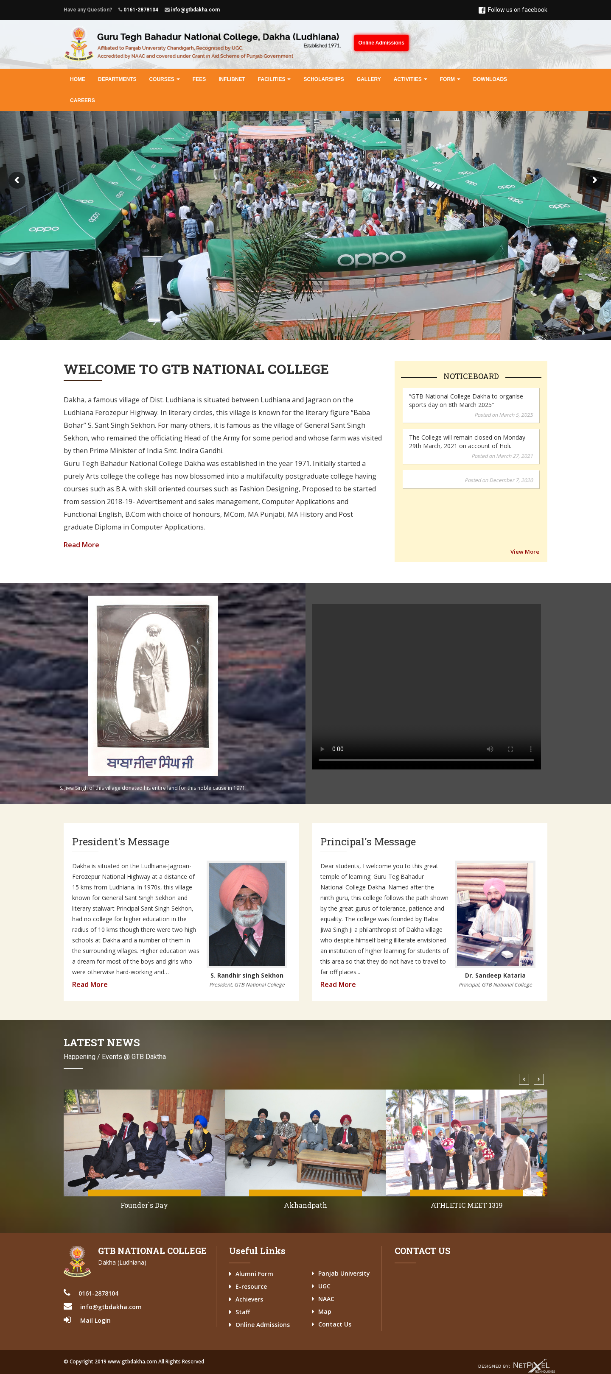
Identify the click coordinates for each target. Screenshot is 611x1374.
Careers (82, 100)
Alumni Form (254, 1274)
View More (524, 551)
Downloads (490, 79)
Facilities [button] (274, 79)
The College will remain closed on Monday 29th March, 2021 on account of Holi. (467, 402)
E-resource (251, 1286)
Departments (117, 79)
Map (324, 1311)
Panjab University (344, 1273)
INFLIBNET (232, 79)
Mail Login (95, 1320)
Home (77, 79)
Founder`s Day (305, 1205)
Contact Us (334, 1324)
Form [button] (450, 79)
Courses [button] (164, 79)
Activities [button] (410, 79)
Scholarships (323, 79)
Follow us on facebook (513, 10)
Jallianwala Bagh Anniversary (144, 1205)
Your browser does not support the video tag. (426, 686)
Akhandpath (466, 1205)
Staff (242, 1312)
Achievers (249, 1299)
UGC (324, 1286)
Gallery (369, 79)
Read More (81, 544)
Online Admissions (381, 43)
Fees (199, 79)
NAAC (326, 1299)
